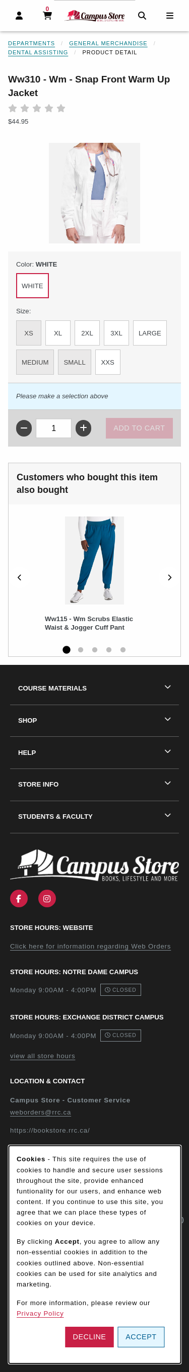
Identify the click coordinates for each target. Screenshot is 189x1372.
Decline (89, 1337)
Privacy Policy (40, 1313)
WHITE (32, 286)
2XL (87, 333)
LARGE (150, 333)
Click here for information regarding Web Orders (90, 946)
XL (58, 333)
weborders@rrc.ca (40, 1112)
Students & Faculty (55, 816)
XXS (107, 362)
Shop (27, 720)
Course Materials (52, 688)
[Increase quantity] (83, 428)
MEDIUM (35, 362)
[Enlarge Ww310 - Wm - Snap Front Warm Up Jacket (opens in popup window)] (94, 193)
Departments (31, 43)
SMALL (74, 362)
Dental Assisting (38, 52)
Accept (140, 1337)
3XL (116, 333)
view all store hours (42, 1056)
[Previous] (20, 577)
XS (28, 333)
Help (27, 752)
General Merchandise (108, 43)
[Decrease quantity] (24, 428)
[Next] (169, 577)
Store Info (38, 784)
